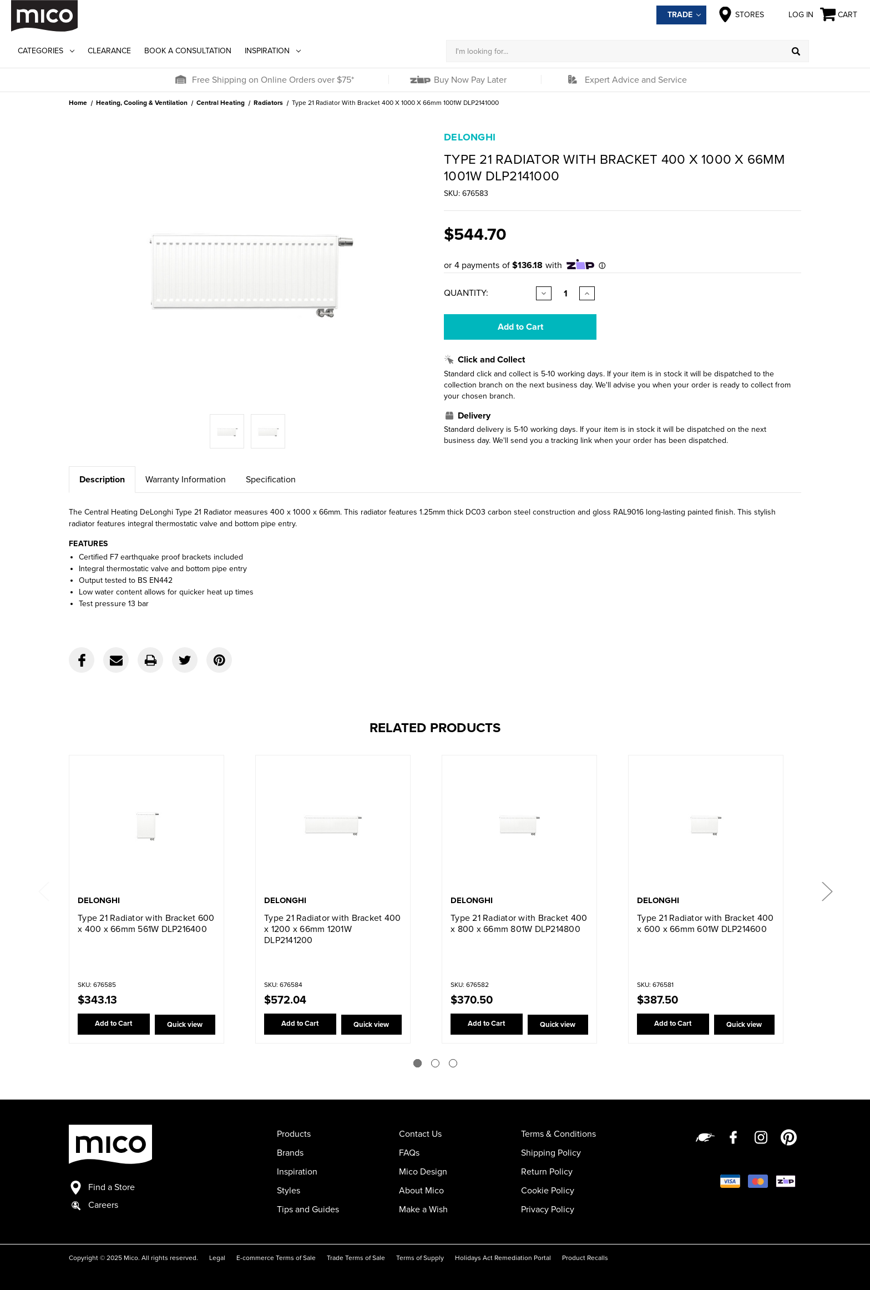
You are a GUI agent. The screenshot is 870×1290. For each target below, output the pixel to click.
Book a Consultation (187, 51)
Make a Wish (423, 1209)
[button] (180, 80)
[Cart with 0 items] (839, 14)
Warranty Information (185, 479)
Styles (288, 1190)
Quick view (182, 1024)
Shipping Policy (551, 1152)
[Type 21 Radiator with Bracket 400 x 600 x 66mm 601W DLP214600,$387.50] (706, 826)
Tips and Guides (308, 1209)
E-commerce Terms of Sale (276, 1258)
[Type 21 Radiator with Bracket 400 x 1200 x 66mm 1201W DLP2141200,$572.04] (333, 826)
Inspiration (273, 51)
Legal (217, 1258)
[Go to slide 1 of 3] (417, 1063)
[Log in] (834, 51)
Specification (271, 479)
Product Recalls (585, 1258)
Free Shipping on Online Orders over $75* (273, 79)
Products (294, 1134)
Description (102, 479)
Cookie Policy (547, 1190)
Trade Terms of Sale (356, 1258)
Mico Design (423, 1171)
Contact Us (420, 1134)
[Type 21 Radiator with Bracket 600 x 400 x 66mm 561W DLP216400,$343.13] (146, 826)
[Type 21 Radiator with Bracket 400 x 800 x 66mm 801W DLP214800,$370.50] (519, 826)
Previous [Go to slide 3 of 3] (43, 891)
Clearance (109, 51)
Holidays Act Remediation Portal (503, 1258)
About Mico (421, 1190)
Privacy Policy (547, 1209)
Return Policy (547, 1171)
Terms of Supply (420, 1258)
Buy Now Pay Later (469, 79)
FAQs (409, 1152)
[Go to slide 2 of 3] (435, 1063)
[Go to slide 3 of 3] (453, 1063)
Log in (792, 14)
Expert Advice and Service (636, 79)
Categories (46, 51)
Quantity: (466, 293)
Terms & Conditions (558, 1134)
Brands (290, 1152)
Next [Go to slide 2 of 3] (827, 891)
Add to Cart (110, 1024)
